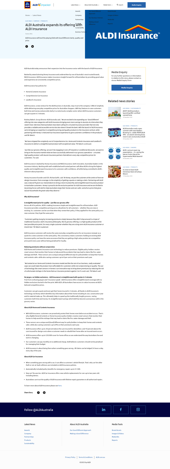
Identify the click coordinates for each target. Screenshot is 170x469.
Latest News (75, 5)
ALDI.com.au (100, 458)
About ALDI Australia (91, 5)
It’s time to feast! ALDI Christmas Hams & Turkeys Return (132, 172)
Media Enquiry (136, 5)
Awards (133, 147)
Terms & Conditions (86, 458)
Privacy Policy (70, 458)
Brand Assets (116, 431)
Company (36, 21)
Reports (115, 440)
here (60, 386)
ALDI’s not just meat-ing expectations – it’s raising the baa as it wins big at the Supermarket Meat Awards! (133, 153)
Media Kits (115, 437)
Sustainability (136, 108)
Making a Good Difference (79, 434)
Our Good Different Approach (80, 431)
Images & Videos (118, 434)
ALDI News (28, 21)
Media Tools (107, 5)
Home (27, 15)
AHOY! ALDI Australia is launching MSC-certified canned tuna (131, 113)
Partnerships (29, 437)
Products (44, 21)
